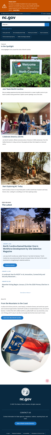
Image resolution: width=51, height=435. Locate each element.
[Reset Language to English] (42, 14)
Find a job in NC (6, 32)
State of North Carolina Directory (25, 423)
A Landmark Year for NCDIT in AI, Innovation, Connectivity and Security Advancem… (23, 275)
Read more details (10, 265)
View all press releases (25, 292)
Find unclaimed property (9, 36)
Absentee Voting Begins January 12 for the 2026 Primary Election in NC (25, 286)
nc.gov (8, 433)
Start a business (44, 32)
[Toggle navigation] (49, 18)
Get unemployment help (19, 32)
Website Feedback (16, 433)
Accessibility (26, 433)
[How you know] (27, 14)
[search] (47, 24)
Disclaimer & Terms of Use (38, 433)
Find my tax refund (32, 32)
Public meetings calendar (24, 36)
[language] (47, 14)
